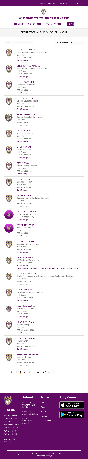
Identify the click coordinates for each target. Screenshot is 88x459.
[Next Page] (34, 372)
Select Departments (64, 43)
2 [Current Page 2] (20, 372)
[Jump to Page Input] (52, 372)
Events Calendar (47, 3)
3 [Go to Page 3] (24, 372)
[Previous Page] (11, 372)
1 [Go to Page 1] (16, 372)
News (43, 412)
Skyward (63, 3)
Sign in (71, 24)
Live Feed (45, 402)
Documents (46, 421)
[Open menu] (19, 24)
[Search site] (84, 3)
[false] (19, 42)
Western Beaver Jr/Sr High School (30, 413)
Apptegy (49, 456)
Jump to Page (43, 372)
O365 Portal (76, 3)
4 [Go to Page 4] (29, 372)
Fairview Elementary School (27, 420)
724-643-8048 (10, 434)
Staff (64, 32)
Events (44, 416)
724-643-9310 (10, 431)
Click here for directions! (10, 440)
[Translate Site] (53, 24)
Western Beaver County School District (39, 32)
